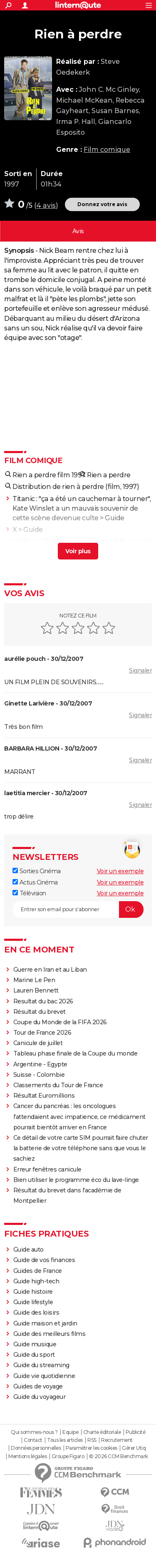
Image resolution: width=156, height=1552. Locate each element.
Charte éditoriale (102, 1432)
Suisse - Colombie (39, 1074)
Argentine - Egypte (40, 1064)
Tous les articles (65, 1440)
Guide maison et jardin (45, 1323)
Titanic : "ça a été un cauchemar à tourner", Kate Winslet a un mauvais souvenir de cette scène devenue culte (81, 508)
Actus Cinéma (35, 882)
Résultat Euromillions (44, 1095)
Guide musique (35, 1344)
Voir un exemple (120, 871)
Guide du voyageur (39, 1397)
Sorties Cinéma (36, 871)
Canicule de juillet (38, 1043)
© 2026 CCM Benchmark (118, 1456)
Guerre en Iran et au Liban (50, 969)
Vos (78, 231)
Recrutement (117, 1440)
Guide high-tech (36, 1281)
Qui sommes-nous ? (34, 1432)
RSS (92, 1440)
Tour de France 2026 (42, 1032)
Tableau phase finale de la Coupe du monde (75, 1053)
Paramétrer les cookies (91, 1448)
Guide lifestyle (33, 1302)
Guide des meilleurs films (49, 1334)
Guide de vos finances (44, 1260)
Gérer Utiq (134, 1448)
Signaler (140, 670)
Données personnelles (36, 1448)
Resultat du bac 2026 (43, 1001)
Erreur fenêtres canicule (47, 1169)
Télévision (29, 893)
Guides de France (37, 1271)
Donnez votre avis (102, 204)
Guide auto (28, 1249)
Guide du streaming (41, 1365)
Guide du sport (34, 1354)
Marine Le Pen (34, 980)
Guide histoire (33, 1291)
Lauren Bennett (36, 990)
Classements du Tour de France (58, 1085)
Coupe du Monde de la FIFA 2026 (60, 1022)
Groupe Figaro (68, 1456)
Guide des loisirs (36, 1312)
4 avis (46, 205)
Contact (33, 1440)
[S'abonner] (78, 909)
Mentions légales (27, 1456)
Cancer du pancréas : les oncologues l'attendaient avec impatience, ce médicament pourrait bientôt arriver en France (79, 1116)
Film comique (107, 150)
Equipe (70, 1432)
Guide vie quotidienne (44, 1376)
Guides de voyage (38, 1386)
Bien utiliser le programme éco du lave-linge (76, 1180)
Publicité (136, 1432)
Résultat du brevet (39, 1011)
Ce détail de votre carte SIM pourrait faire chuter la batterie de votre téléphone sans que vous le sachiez (80, 1148)
